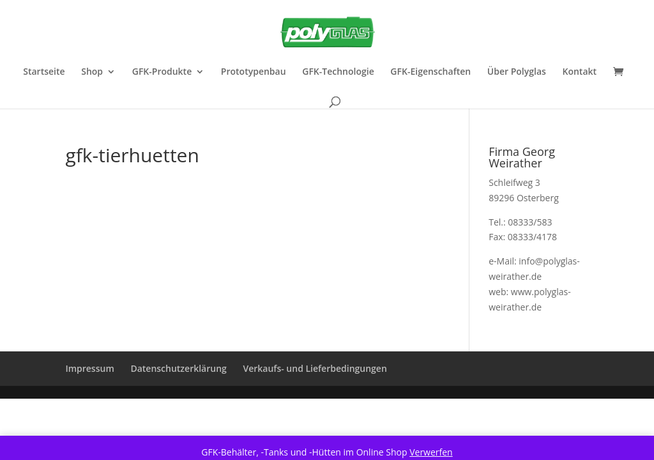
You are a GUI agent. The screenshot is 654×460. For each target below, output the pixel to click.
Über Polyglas (516, 72)
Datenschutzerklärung (178, 368)
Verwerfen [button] (431, 452)
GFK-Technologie (338, 72)
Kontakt (580, 72)
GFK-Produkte (162, 72)
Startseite (44, 72)
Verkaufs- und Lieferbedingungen (314, 368)
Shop (92, 72)
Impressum (89, 368)
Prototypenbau (253, 72)
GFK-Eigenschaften (430, 72)
